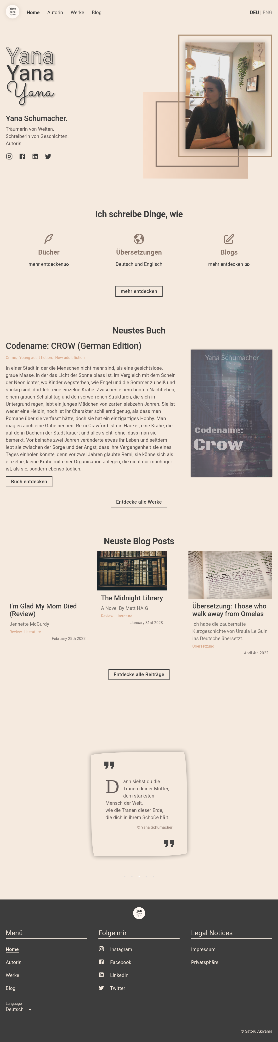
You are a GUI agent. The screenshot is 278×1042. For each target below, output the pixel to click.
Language (14, 1004)
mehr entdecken (48, 264)
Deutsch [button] (14, 1009)
